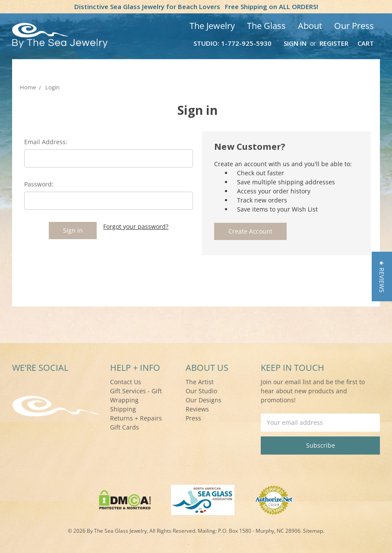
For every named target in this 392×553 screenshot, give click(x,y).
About (310, 26)
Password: (39, 184)
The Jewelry (212, 26)
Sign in (295, 43)
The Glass (266, 26)
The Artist (200, 382)
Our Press (354, 26)
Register (333, 43)
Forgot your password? (135, 226)
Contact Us (125, 382)
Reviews (197, 409)
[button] (382, 276)
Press (193, 418)
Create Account (250, 231)
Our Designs (203, 400)
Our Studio (201, 391)
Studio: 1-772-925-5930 (232, 43)
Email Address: (45, 142)
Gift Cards (124, 427)
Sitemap (313, 530)
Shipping (123, 409)
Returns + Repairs (136, 418)
